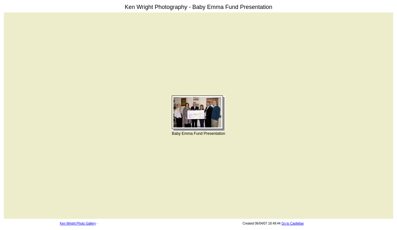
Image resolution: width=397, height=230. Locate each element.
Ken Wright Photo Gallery (78, 223)
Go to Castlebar (292, 223)
